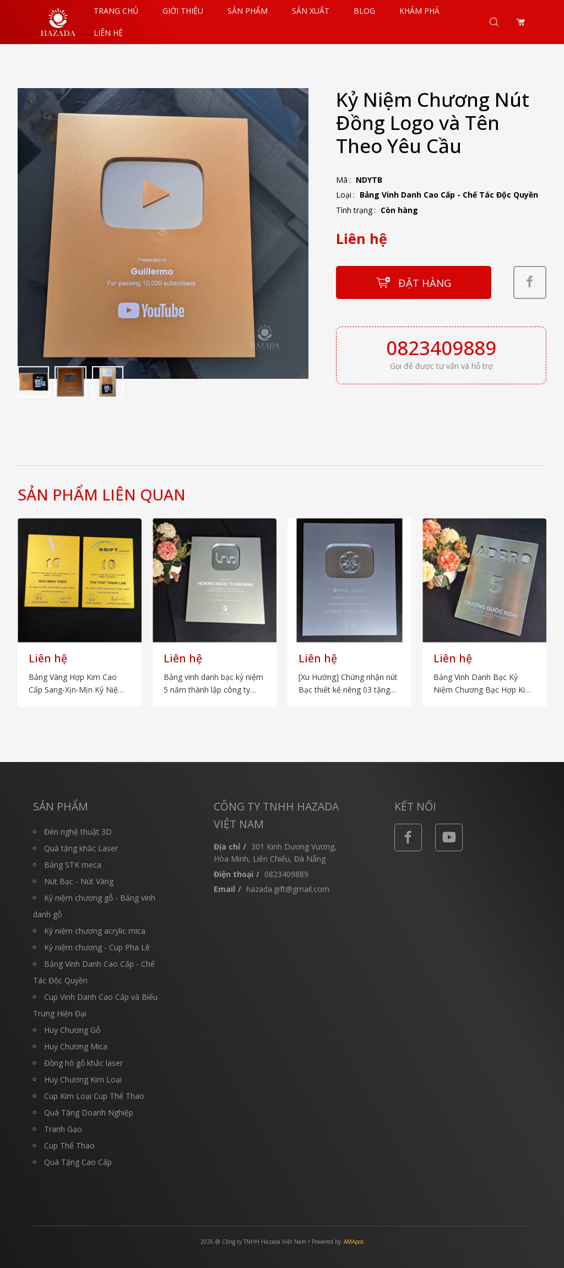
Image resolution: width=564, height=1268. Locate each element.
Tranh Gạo (63, 1129)
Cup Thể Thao (69, 1145)
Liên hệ (108, 33)
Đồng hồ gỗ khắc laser (83, 1063)
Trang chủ (116, 11)
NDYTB (369, 180)
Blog (364, 11)
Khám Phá (419, 11)
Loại (343, 194)
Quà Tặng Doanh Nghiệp (88, 1112)
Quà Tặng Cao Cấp (78, 1162)
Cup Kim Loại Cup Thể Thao (94, 1096)
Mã (342, 180)
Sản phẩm (247, 11)
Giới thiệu (182, 11)
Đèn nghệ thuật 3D (78, 831)
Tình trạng (354, 210)
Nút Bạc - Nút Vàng (78, 881)
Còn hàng (399, 210)
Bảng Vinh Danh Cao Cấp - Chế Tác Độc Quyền (449, 194)
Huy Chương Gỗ (72, 1030)
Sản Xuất (310, 11)
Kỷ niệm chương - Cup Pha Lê (97, 947)
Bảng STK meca (72, 864)
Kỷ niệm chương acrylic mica (94, 931)
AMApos (354, 1241)
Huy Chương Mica (75, 1046)
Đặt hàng (424, 283)
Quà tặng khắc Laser (81, 848)
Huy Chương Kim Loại (83, 1079)
